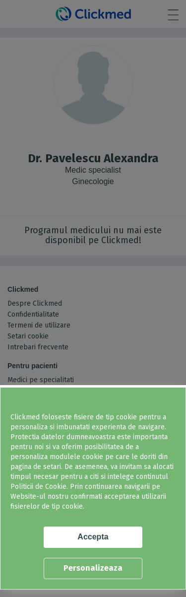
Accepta (92, 536)
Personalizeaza (93, 568)
